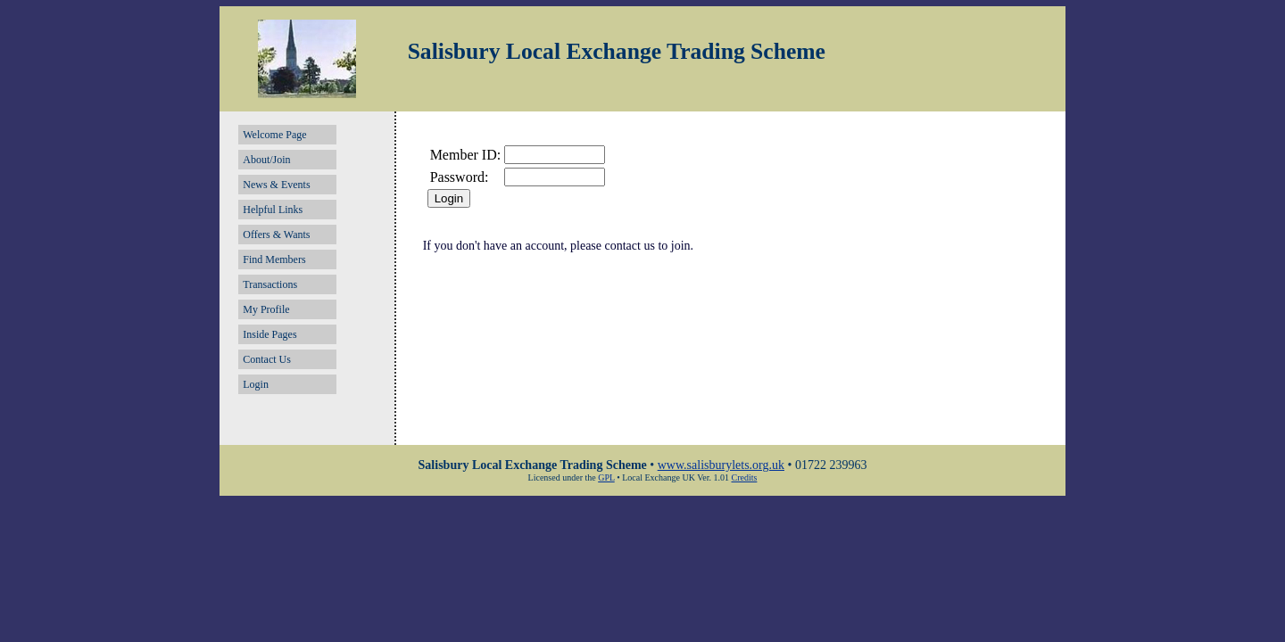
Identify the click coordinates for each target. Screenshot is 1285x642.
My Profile (266, 309)
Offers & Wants (276, 234)
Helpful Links (273, 209)
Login (256, 384)
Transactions (270, 284)
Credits (745, 477)
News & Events (276, 184)
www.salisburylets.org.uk (721, 465)
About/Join (266, 159)
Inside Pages (269, 334)
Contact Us (267, 359)
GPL (606, 477)
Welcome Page (274, 134)
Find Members (274, 259)
